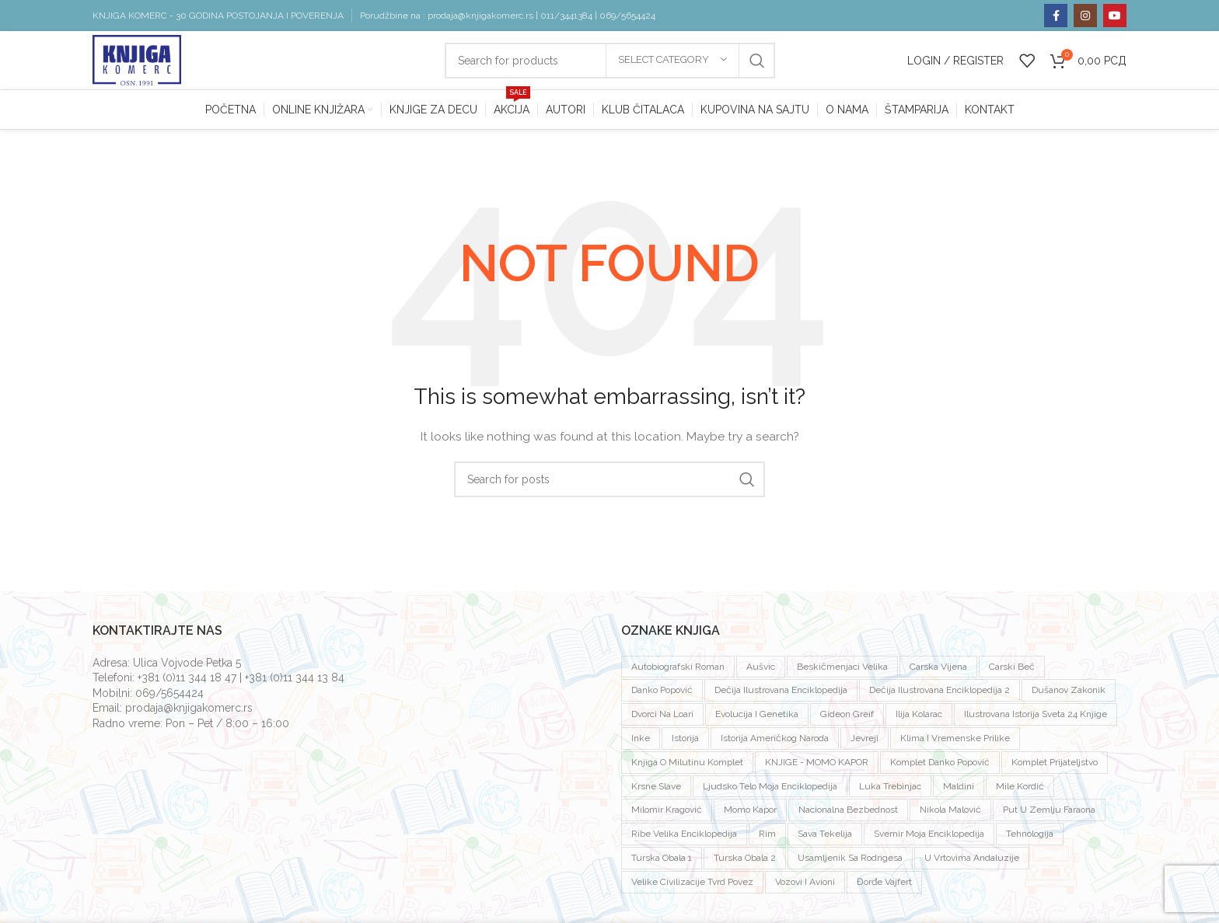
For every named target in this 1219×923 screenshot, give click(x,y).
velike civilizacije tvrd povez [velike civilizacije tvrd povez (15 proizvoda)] (692, 885)
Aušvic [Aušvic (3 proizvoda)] (760, 669)
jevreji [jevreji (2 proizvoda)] (864, 742)
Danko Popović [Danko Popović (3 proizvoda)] (662, 693)
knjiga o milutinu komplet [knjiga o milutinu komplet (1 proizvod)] (687, 766)
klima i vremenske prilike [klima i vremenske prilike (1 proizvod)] (955, 742)
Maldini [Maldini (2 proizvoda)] (958, 789)
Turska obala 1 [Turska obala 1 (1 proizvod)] (661, 861)
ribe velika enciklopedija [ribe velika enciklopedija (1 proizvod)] (684, 837)
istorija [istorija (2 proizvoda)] (685, 742)
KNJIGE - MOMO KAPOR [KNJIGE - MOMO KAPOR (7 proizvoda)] (816, 766)
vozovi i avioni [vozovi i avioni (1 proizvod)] (805, 885)
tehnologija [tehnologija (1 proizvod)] (1029, 837)
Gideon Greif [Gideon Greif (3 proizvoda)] (847, 717)
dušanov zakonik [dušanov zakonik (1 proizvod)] (1068, 693)
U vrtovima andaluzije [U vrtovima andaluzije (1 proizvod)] (971, 861)
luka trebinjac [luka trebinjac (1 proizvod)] (890, 789)
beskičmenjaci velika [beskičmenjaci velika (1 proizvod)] (842, 669)
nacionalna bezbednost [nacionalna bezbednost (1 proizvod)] (848, 813)
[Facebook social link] (1055, 15)
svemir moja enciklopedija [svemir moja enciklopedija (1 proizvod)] (929, 837)
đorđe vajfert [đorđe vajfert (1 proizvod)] (884, 885)
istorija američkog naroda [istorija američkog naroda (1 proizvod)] (775, 742)
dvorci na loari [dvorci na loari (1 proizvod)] (662, 717)
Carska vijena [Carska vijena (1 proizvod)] (938, 669)
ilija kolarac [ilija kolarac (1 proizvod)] (919, 717)
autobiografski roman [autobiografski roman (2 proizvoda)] (678, 669)
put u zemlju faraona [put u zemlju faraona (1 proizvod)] (1049, 813)
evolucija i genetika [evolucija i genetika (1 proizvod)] (756, 717)
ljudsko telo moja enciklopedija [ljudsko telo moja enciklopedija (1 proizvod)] (770, 789)
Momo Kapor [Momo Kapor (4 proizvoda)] (750, 813)
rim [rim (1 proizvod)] (767, 837)
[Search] (609, 483)
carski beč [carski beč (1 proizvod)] (1012, 669)
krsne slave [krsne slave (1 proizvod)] (656, 789)
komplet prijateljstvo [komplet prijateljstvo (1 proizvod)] (1054, 766)
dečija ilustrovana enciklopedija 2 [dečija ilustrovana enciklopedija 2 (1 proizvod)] (939, 693)
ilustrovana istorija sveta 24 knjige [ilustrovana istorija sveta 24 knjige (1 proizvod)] (1035, 717)
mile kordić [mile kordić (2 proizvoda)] (1020, 789)
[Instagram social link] (1085, 15)
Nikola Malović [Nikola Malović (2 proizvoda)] (950, 813)
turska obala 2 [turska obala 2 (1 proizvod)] (745, 861)
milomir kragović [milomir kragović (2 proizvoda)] (666, 813)
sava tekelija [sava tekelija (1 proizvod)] (825, 837)
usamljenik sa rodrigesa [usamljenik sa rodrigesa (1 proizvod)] (850, 861)
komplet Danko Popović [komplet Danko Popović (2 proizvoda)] (940, 766)
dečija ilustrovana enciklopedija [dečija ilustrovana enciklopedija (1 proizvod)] (780, 693)
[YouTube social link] (1114, 15)
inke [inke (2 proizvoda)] (640, 742)
